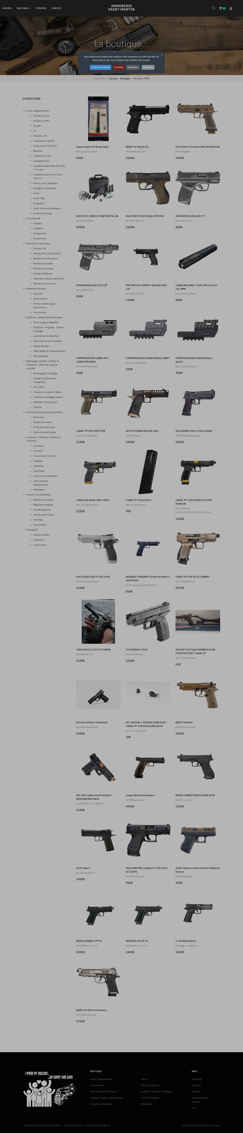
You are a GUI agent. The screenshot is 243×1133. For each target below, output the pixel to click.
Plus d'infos (149, 67)
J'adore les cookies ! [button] (100, 67)
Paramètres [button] (133, 67)
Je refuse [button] (118, 67)
